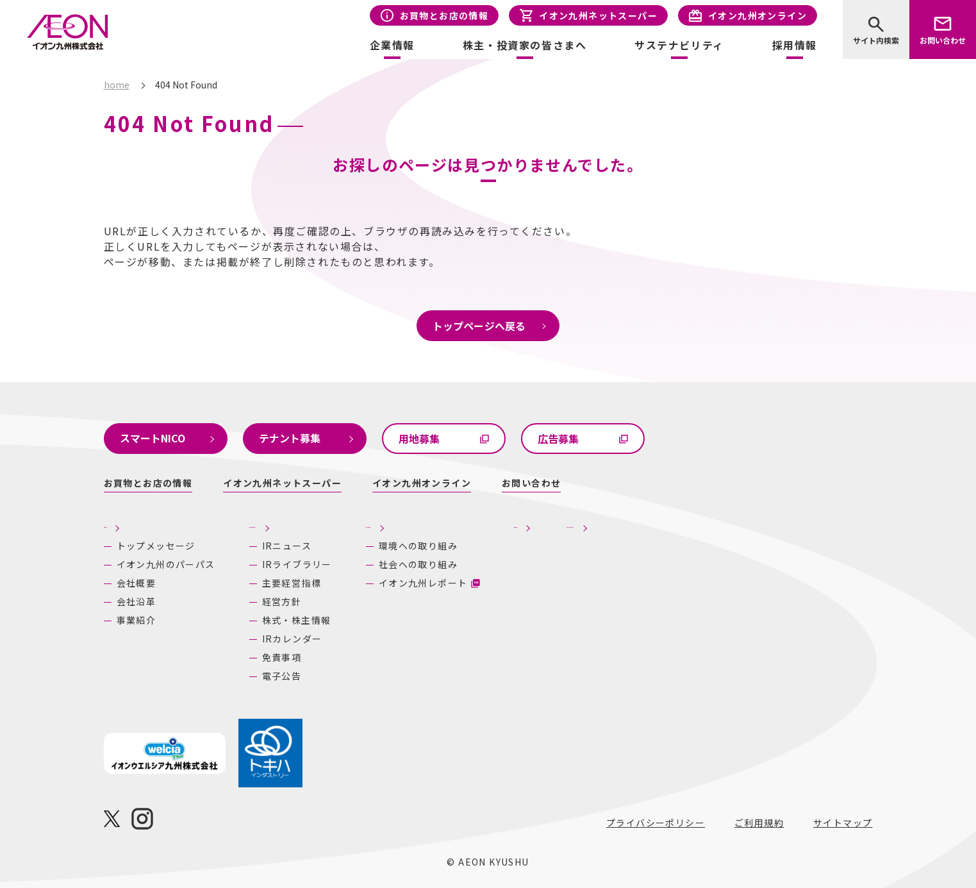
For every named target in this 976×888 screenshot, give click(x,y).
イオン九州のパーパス (166, 564)
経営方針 (282, 601)
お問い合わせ (943, 40)
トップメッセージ (156, 545)
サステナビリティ (467, 523)
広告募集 (558, 438)
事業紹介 (136, 620)
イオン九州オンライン (757, 15)
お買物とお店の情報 (444, 15)
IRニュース (286, 545)
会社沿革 (136, 601)
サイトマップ (842, 822)
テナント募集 (289, 438)
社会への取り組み (474, 564)
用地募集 (419, 438)
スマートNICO (152, 438)
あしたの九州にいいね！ (727, 523)
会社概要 (136, 582)
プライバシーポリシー (655, 822)
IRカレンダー (292, 638)
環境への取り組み (474, 545)
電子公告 (282, 675)
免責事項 (282, 657)
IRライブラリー (297, 564)
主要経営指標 (291, 582)
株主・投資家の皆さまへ (311, 523)
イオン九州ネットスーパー (598, 15)
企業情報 (126, 523)
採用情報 (794, 45)
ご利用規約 (759, 822)
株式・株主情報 (296, 620)
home (116, 84)
